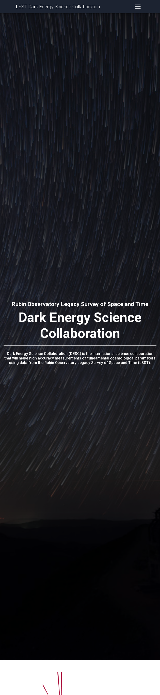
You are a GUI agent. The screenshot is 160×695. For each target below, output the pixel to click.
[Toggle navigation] (137, 7)
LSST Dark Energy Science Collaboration (58, 7)
